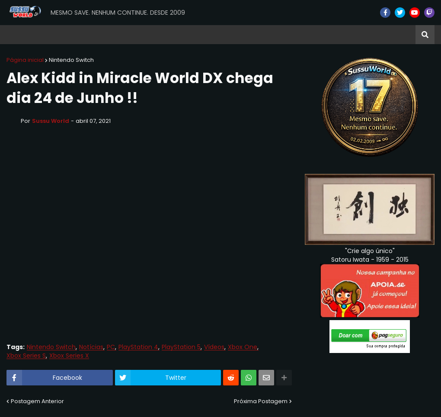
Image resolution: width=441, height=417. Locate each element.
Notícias (91, 347)
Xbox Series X (69, 356)
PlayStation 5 (181, 347)
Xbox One (242, 347)
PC (111, 347)
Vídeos (214, 347)
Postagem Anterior (37, 401)
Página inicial (25, 60)
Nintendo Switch (71, 60)
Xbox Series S (26, 356)
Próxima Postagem (261, 401)
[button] (425, 34)
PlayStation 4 (138, 347)
